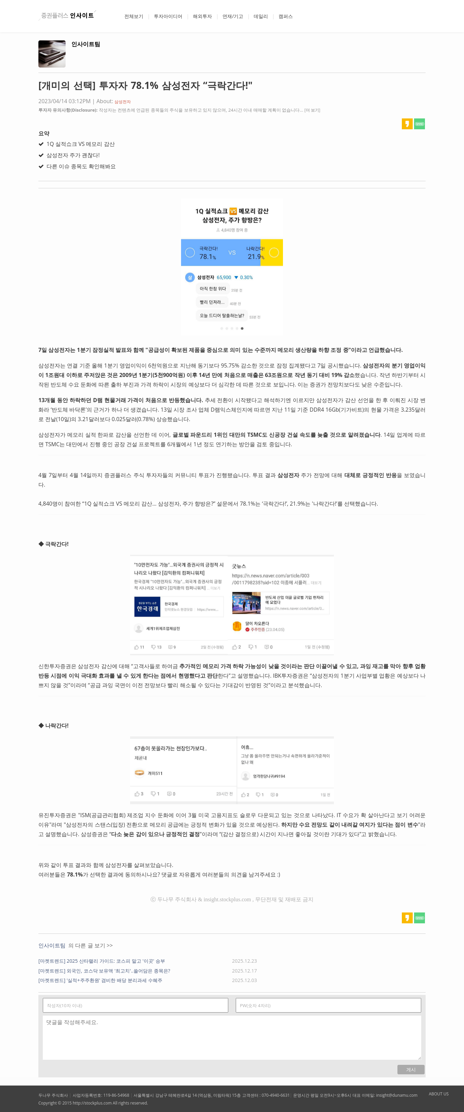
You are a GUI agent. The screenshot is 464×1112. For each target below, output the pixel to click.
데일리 (261, 16)
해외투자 (202, 16)
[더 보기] (312, 110)
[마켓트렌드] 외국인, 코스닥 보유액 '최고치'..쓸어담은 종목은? (104, 970)
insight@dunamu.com (396, 1095)
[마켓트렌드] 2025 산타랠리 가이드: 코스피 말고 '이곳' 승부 (101, 961)
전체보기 (133, 16)
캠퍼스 (286, 16)
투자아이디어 (168, 16)
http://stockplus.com (92, 1103)
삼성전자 (122, 102)
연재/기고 (232, 16)
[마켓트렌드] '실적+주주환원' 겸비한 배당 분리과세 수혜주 (100, 980)
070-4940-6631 (276, 1095)
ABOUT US (438, 1094)
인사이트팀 (85, 44)
